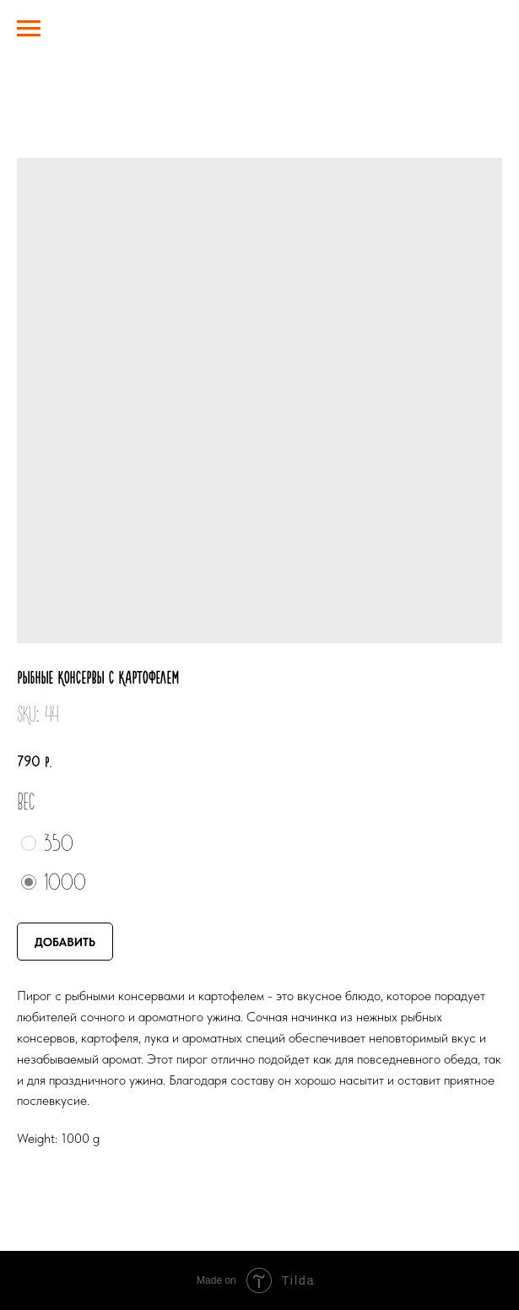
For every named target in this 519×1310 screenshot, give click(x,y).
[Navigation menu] (29, 28)
